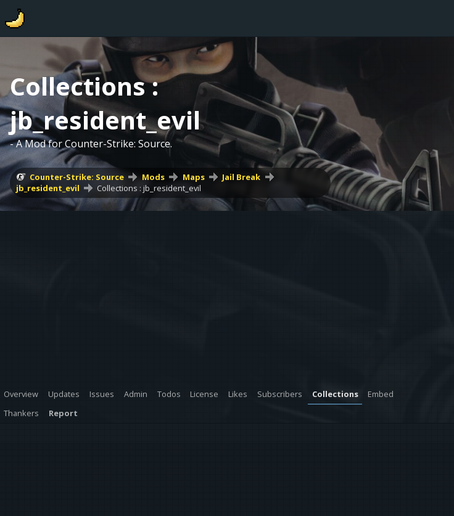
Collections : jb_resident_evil (149, 188)
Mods (153, 176)
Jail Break (241, 176)
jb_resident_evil (48, 188)
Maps (194, 176)
